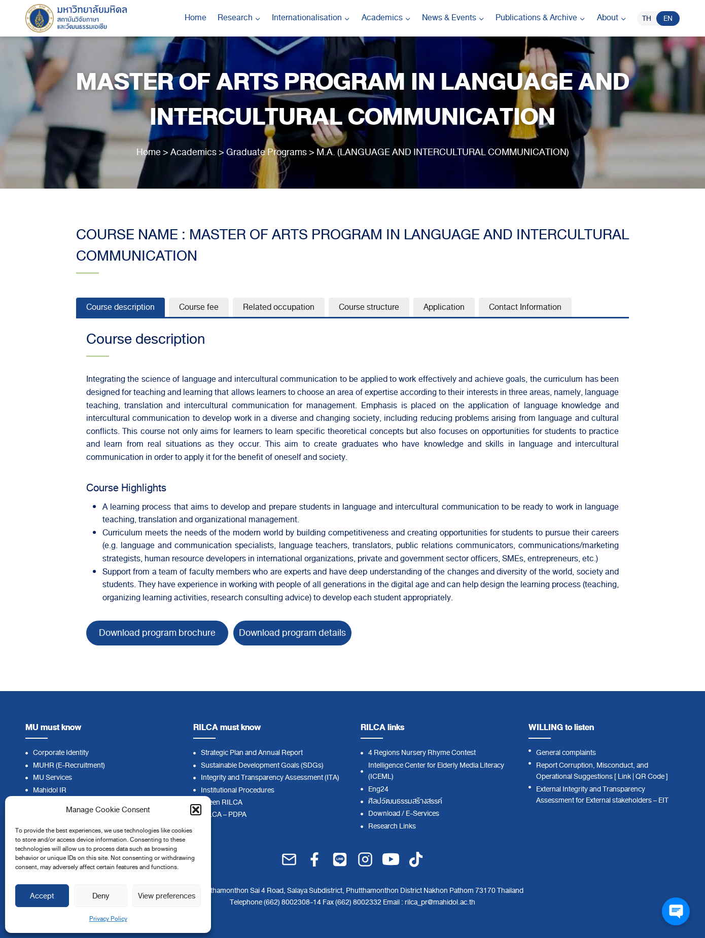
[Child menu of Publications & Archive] (540, 18)
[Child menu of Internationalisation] (311, 18)
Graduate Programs (266, 152)
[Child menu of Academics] (386, 18)
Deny (100, 896)
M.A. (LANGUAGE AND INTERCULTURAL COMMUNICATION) (442, 152)
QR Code (650, 776)
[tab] (120, 307)
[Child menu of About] (611, 18)
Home (195, 17)
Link (624, 776)
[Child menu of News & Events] (453, 18)
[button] (196, 810)
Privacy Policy (108, 919)
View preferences (166, 896)
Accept (42, 896)
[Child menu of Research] (239, 18)
